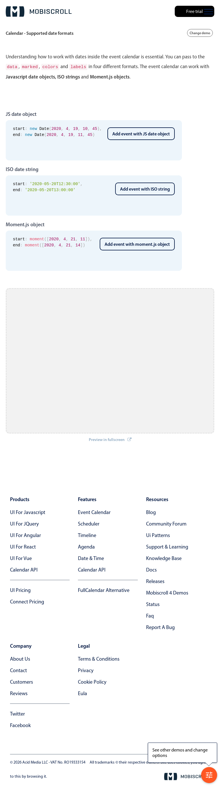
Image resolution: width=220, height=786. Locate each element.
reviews (19, 693)
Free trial (194, 11)
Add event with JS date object (141, 133)
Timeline (87, 535)
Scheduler (88, 523)
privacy (85, 670)
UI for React (23, 546)
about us (20, 658)
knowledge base (164, 558)
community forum (166, 523)
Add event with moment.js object (137, 243)
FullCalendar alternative (103, 589)
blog (151, 512)
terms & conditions (98, 658)
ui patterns (158, 535)
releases (155, 581)
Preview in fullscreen (110, 439)
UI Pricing (20, 589)
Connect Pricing (27, 601)
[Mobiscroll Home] (39, 11)
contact (18, 670)
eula (82, 693)
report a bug (160, 627)
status (153, 604)
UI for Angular (25, 535)
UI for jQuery (24, 523)
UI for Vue (21, 558)
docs (151, 569)
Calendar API (24, 569)
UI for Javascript (27, 512)
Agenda (86, 546)
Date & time (91, 558)
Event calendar (94, 512)
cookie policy (92, 681)
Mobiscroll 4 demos (167, 592)
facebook (20, 725)
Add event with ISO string (145, 188)
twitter (17, 713)
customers (21, 681)
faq (150, 615)
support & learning (167, 546)
